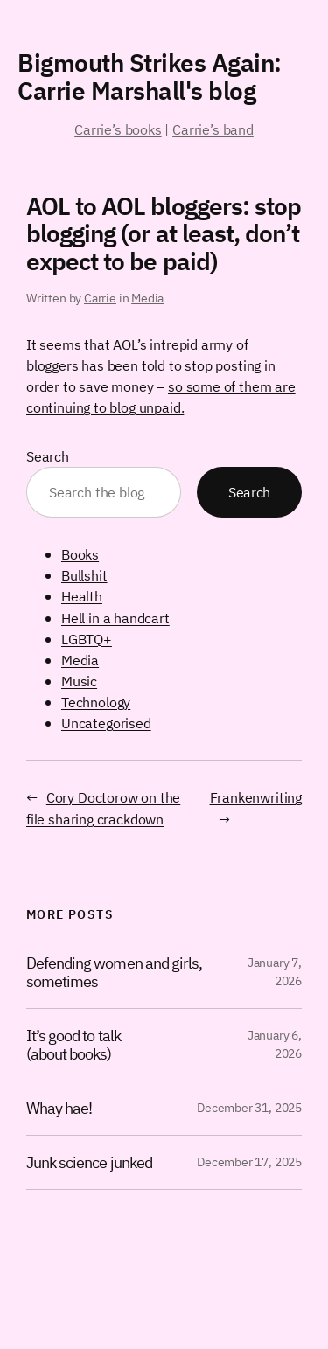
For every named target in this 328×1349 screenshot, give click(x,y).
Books (80, 554)
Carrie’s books (117, 129)
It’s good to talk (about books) (73, 1044)
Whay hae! (59, 1108)
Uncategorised (106, 722)
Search (47, 456)
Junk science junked (89, 1162)
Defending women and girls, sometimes (114, 972)
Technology (95, 701)
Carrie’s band (213, 129)
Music (79, 680)
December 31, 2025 (249, 1108)
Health (81, 596)
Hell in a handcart (115, 617)
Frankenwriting (256, 797)
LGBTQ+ (86, 638)
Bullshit (84, 575)
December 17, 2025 (249, 1162)
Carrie (100, 298)
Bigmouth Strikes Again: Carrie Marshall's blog (149, 76)
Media (147, 298)
